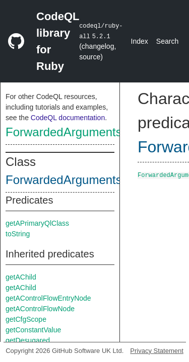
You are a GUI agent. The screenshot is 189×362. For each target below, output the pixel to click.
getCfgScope (26, 319)
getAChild (21, 277)
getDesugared (28, 340)
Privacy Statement (156, 350)
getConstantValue (33, 330)
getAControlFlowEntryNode (48, 298)
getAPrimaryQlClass (37, 223)
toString (18, 234)
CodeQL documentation (68, 118)
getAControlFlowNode (40, 309)
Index (139, 41)
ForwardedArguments (64, 132)
